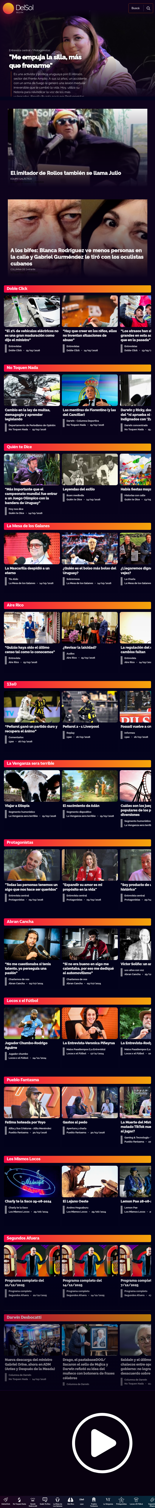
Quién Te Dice (45, 1504)
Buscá (135, 8)
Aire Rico (70, 1504)
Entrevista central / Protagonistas (29, 50)
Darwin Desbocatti (33, 1505)
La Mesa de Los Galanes (57, 1505)
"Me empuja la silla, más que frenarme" (45, 61)
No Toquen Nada (19, 1504)
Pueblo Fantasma (94, 1505)
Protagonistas (121, 1504)
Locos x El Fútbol (136, 1504)
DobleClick (5, 1504)
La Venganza (108, 1504)
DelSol (24, 7)
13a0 (82, 1504)
